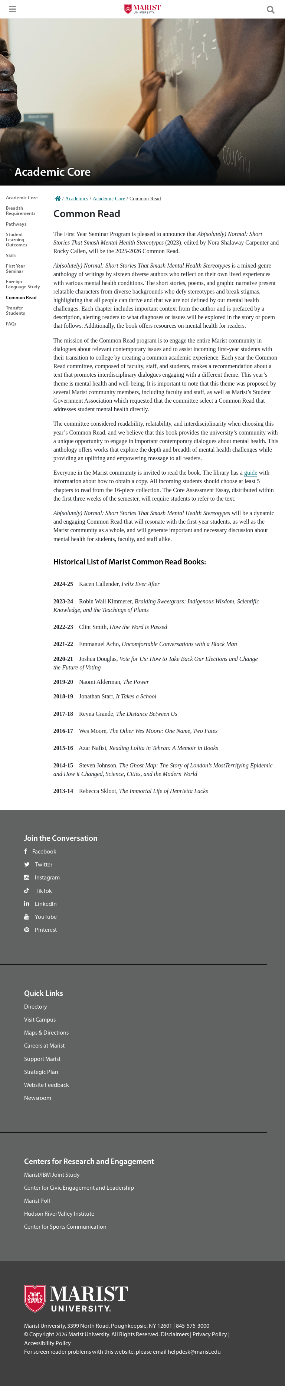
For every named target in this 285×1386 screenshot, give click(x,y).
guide (251, 472)
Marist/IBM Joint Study (52, 1174)
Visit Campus (40, 1019)
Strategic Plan (41, 1071)
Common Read (21, 297)
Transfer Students (15, 310)
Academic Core (22, 197)
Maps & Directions (46, 1032)
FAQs (11, 324)
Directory (35, 1006)
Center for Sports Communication (65, 1226)
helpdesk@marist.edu (194, 1351)
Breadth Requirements (20, 210)
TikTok (44, 890)
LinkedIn (46, 903)
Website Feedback (46, 1084)
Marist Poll (37, 1200)
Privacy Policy (210, 1334)
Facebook (44, 851)
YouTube (46, 916)
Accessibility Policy (47, 1343)
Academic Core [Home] (109, 198)
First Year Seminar (15, 268)
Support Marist (42, 1058)
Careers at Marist (44, 1045)
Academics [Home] (76, 198)
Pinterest (46, 929)
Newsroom (37, 1097)
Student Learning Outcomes (16, 239)
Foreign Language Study (23, 283)
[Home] (58, 198)
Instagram (47, 877)
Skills (11, 255)
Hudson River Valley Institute (59, 1213)
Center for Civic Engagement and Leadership (79, 1187)
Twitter (43, 864)
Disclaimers (175, 1334)
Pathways (16, 224)
